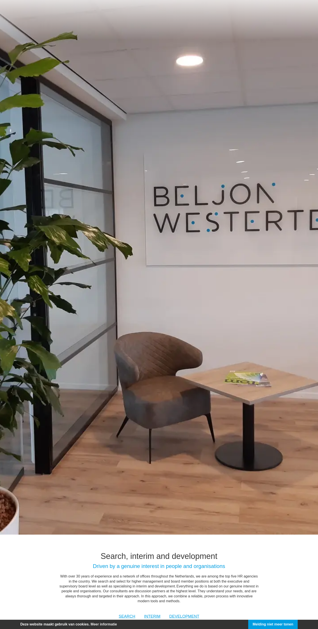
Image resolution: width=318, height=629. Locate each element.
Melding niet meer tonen (273, 624)
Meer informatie (104, 624)
